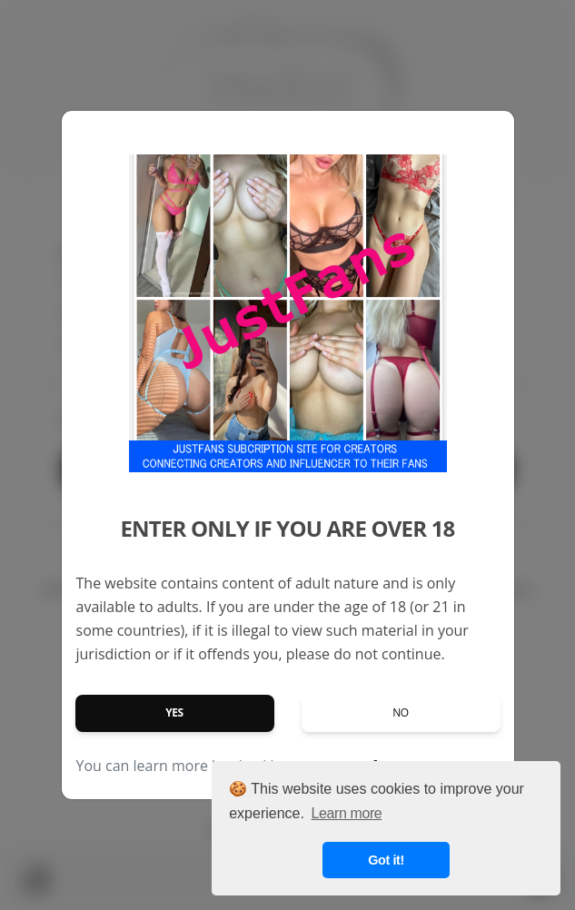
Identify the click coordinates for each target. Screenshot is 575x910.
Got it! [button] (386, 860)
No (400, 712)
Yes (174, 712)
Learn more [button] (347, 813)
